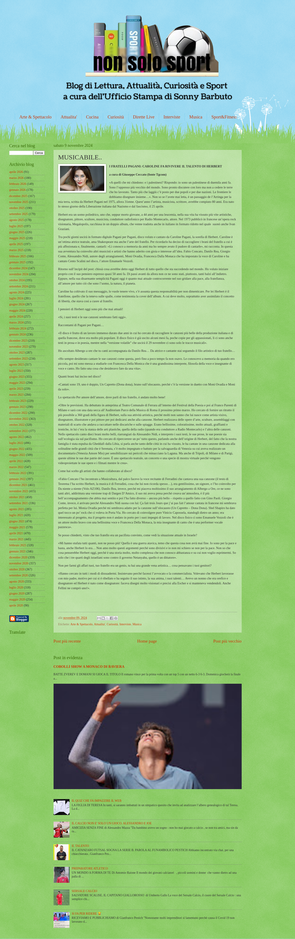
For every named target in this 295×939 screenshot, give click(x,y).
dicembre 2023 (18, 340)
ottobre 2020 (17, 569)
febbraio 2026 (17, 184)
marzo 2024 (16, 322)
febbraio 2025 (17, 256)
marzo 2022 (16, 467)
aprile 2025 (16, 244)
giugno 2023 (17, 376)
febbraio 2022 (17, 473)
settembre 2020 (18, 575)
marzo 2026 (16, 178)
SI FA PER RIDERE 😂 (86, 913)
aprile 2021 (16, 533)
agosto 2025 (16, 220)
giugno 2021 (17, 521)
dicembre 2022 (18, 412)
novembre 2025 (18, 202)
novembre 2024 (18, 274)
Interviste (172, 116)
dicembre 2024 (18, 268)
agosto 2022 (16, 437)
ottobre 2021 (17, 497)
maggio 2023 (17, 382)
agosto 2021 (16, 509)
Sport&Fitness (224, 116)
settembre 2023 (18, 358)
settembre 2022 (18, 431)
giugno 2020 (17, 593)
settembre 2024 (18, 286)
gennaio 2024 (17, 334)
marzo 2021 (16, 539)
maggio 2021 (17, 527)
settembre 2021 (18, 503)
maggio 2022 (17, 455)
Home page (147, 641)
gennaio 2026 (17, 190)
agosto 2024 (16, 292)
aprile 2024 (16, 316)
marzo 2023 (16, 394)
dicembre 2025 (18, 196)
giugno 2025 (17, 232)
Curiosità (116, 116)
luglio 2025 (16, 226)
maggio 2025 (17, 238)
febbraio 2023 (17, 401)
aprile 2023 (16, 388)
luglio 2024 (16, 298)
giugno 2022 (17, 449)
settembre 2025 (18, 214)
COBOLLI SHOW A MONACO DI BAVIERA (89, 666)
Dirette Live (143, 116)
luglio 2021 (16, 515)
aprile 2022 (16, 461)
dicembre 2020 (18, 557)
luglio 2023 (16, 370)
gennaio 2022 (17, 479)
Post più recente (67, 641)
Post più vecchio (227, 641)
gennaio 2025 (17, 262)
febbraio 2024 (17, 328)
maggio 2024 (17, 310)
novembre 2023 (18, 346)
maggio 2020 (17, 599)
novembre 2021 (18, 491)
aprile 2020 (16, 605)
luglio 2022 (16, 443)
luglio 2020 (16, 587)
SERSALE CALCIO (84, 891)
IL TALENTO (80, 846)
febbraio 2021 (17, 545)
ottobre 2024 (17, 280)
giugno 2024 (17, 304)
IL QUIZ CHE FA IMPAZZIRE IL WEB (96, 800)
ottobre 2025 (17, 208)
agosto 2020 (16, 581)
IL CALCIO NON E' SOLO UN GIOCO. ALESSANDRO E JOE (112, 823)
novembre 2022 (18, 418)
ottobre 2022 (17, 424)
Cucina (92, 116)
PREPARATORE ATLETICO (90, 868)
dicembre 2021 (18, 485)
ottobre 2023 (17, 352)
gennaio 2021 (17, 551)
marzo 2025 (16, 250)
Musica (195, 116)
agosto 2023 (16, 364)
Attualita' (69, 116)
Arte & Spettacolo (35, 116)
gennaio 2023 (17, 407)
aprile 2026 (16, 172)
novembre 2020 (18, 563)
